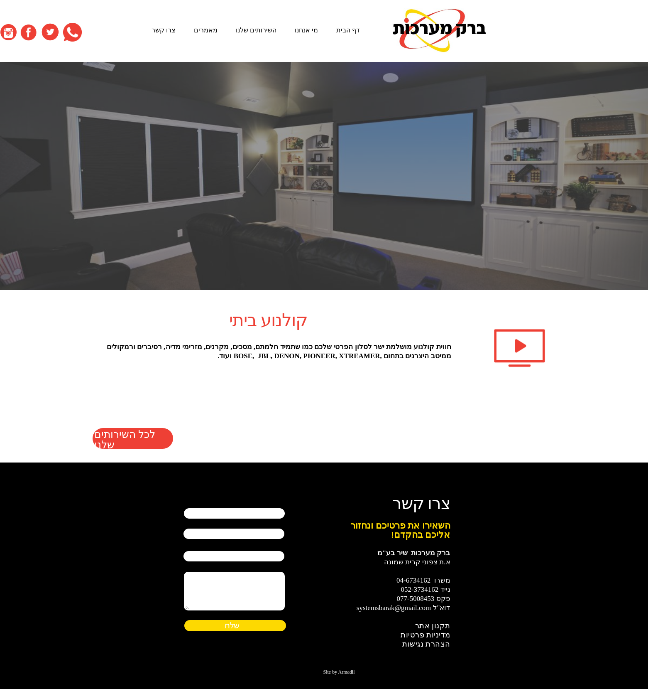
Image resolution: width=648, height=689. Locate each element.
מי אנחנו (387, 30)
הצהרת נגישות (426, 644)
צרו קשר (245, 30)
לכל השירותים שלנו (124, 438)
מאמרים (287, 30)
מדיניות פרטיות (425, 635)
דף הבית (429, 30)
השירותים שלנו (337, 30)
